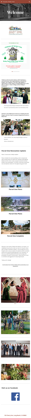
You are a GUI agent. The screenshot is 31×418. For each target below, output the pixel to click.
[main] (15, 12)
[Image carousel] (15, 57)
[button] (1, 1)
